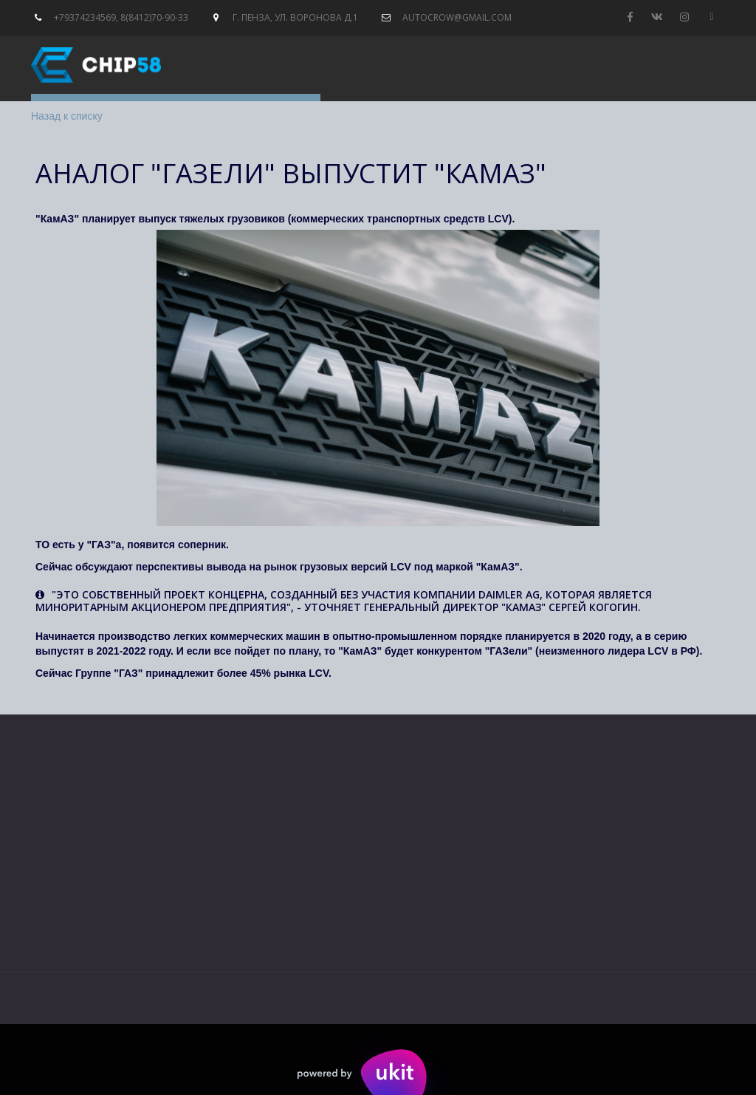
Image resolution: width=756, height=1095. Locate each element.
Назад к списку (67, 116)
